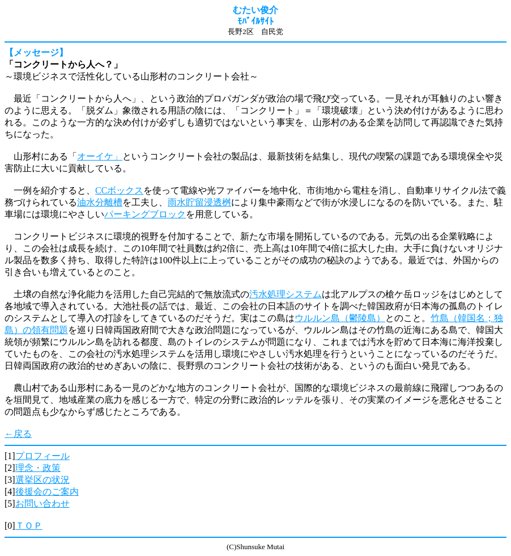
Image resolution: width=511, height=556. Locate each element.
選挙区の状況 (42, 480)
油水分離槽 (99, 202)
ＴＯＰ (28, 525)
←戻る (18, 434)
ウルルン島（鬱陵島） (340, 318)
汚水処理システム (285, 294)
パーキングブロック (145, 214)
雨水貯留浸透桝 (199, 202)
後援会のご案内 (47, 491)
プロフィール (42, 456)
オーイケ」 (99, 156)
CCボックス (119, 190)
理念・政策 (38, 468)
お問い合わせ (42, 503)
